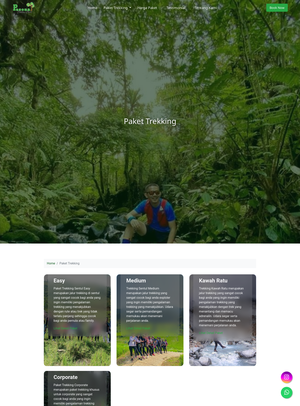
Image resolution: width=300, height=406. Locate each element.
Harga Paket (147, 7)
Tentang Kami (206, 7)
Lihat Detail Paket (65, 328)
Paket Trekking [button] (116, 7)
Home (92, 7)
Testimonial (175, 7)
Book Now (277, 8)
